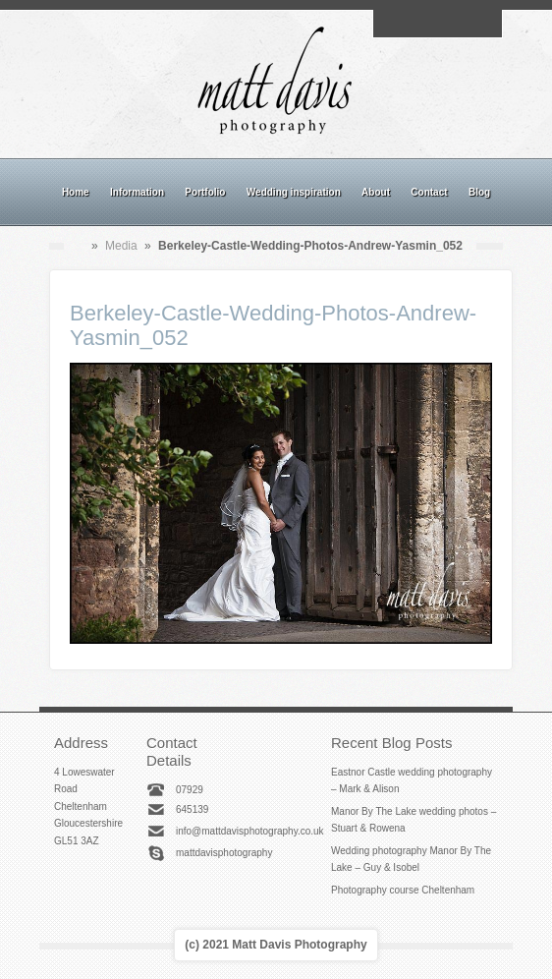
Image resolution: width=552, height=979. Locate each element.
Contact (429, 192)
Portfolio (205, 192)
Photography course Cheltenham (402, 890)
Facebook (414, 23)
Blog (479, 192)
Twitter (482, 23)
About (375, 192)
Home (75, 192)
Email (392, 23)
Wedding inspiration (294, 192)
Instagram (437, 23)
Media (121, 246)
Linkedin (459, 23)
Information (137, 192)
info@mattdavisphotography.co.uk (250, 831)
